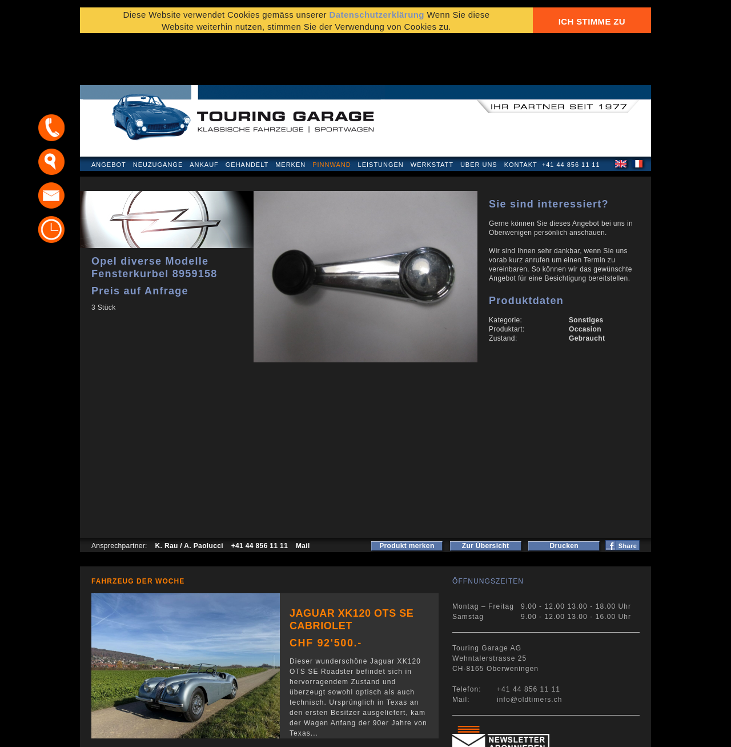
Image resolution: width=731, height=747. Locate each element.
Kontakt (520, 116)
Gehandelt (247, 116)
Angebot (108, 116)
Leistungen (381, 116)
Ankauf (204, 116)
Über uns (478, 116)
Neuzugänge (158, 116)
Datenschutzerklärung (135, 732)
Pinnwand (331, 116)
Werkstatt (432, 116)
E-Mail (543, 732)
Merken (290, 116)
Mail (303, 498)
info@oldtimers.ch (530, 652)
